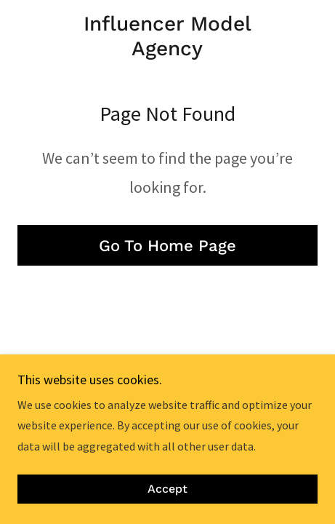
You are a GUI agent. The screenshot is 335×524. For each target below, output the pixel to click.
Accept (167, 489)
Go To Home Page (167, 246)
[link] (167, 36)
